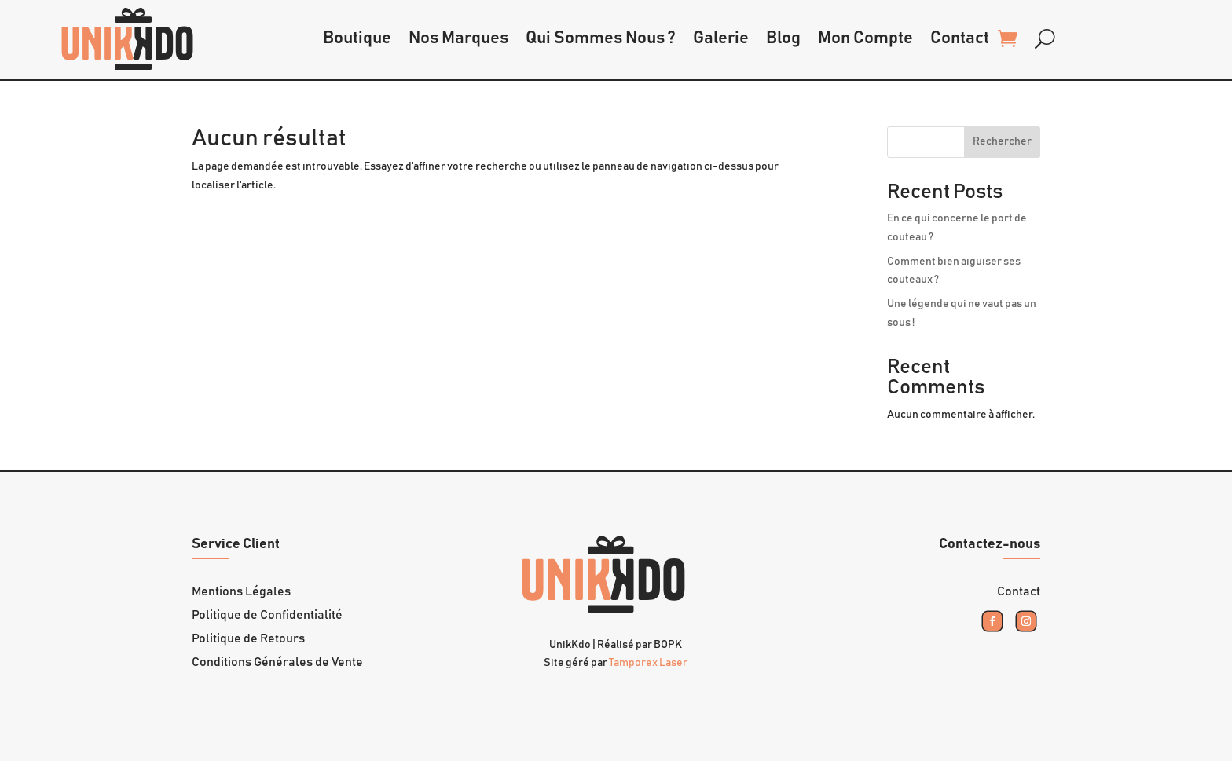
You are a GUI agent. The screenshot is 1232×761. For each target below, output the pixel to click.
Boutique (357, 38)
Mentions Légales (241, 592)
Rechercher (1002, 141)
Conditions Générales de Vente (277, 662)
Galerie (721, 38)
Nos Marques (458, 38)
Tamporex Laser (648, 662)
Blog (783, 38)
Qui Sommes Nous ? (601, 38)
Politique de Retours (248, 639)
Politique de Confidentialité (267, 615)
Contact (959, 38)
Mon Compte (865, 38)
